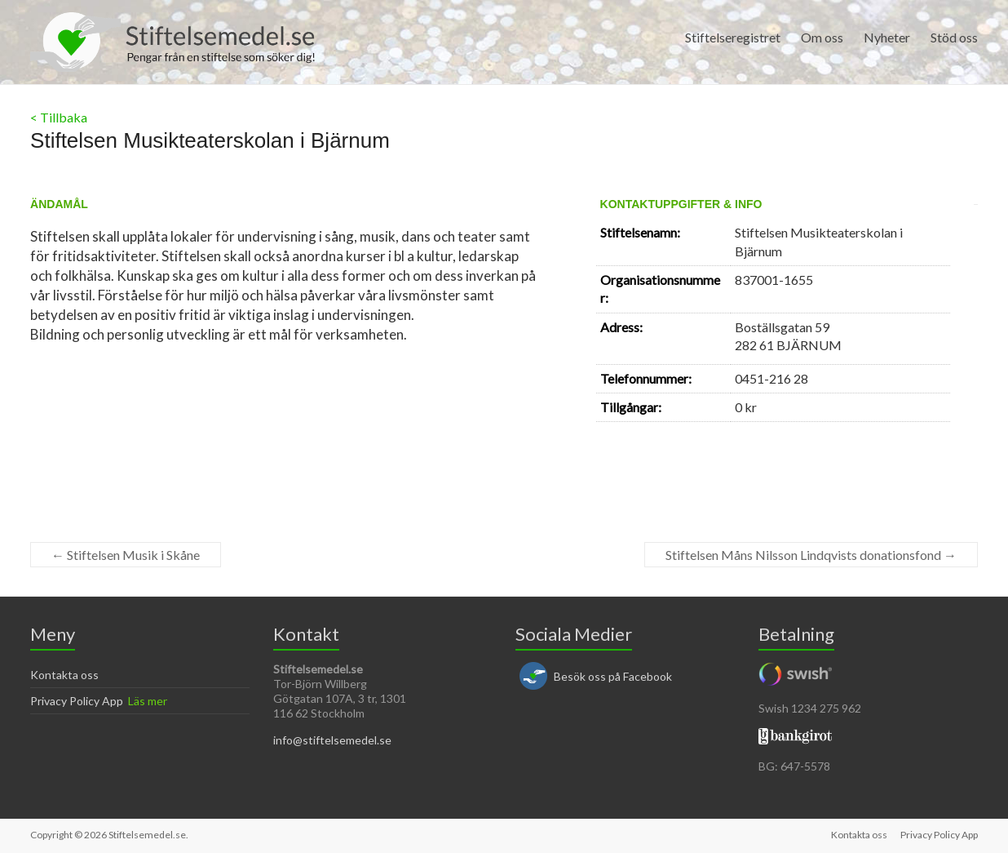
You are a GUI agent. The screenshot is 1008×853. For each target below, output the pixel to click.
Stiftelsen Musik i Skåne (125, 554)
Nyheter (887, 37)
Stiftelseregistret (732, 37)
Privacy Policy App (76, 701)
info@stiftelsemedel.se (332, 740)
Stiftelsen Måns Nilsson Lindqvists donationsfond (811, 554)
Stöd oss (954, 37)
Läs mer (147, 701)
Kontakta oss (64, 675)
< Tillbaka (58, 117)
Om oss (822, 37)
